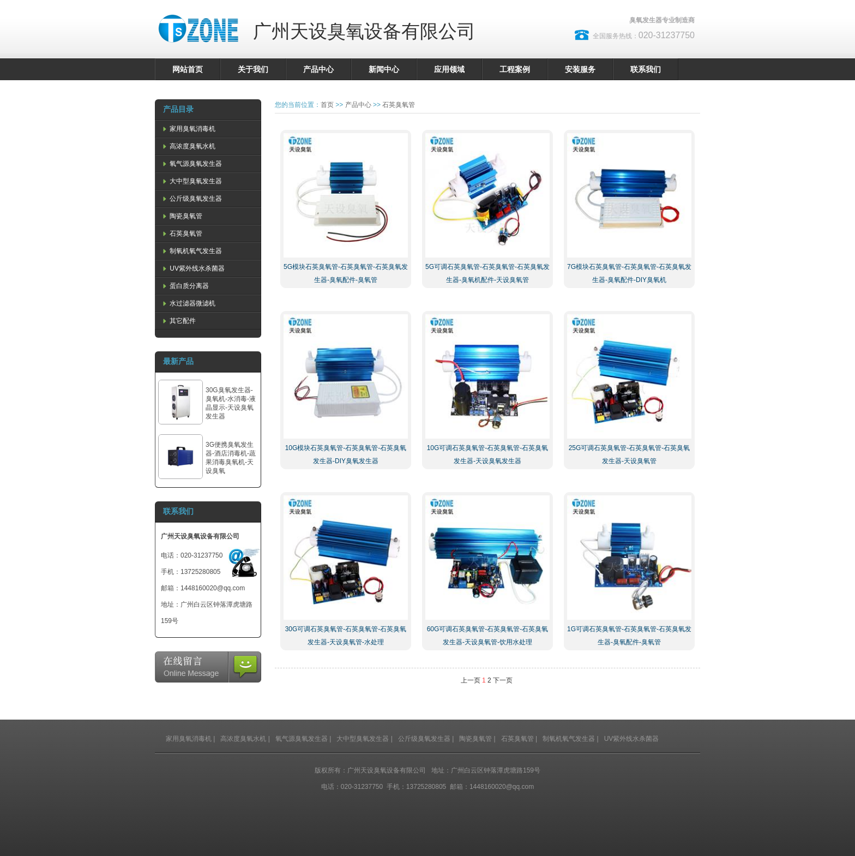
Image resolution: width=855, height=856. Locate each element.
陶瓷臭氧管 (181, 216)
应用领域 (449, 69)
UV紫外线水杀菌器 (193, 268)
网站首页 (187, 69)
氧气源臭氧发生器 (191, 163)
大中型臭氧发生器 (191, 181)
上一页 (470, 680)
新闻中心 (384, 69)
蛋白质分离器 (185, 286)
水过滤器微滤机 (188, 303)
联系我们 (645, 69)
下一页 (503, 680)
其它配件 (178, 321)
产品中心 (318, 69)
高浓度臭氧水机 (188, 146)
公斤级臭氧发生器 (191, 198)
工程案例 (514, 69)
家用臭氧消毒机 (188, 129)
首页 (327, 105)
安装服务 (580, 69)
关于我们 (253, 69)
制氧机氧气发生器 (191, 251)
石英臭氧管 (181, 233)
